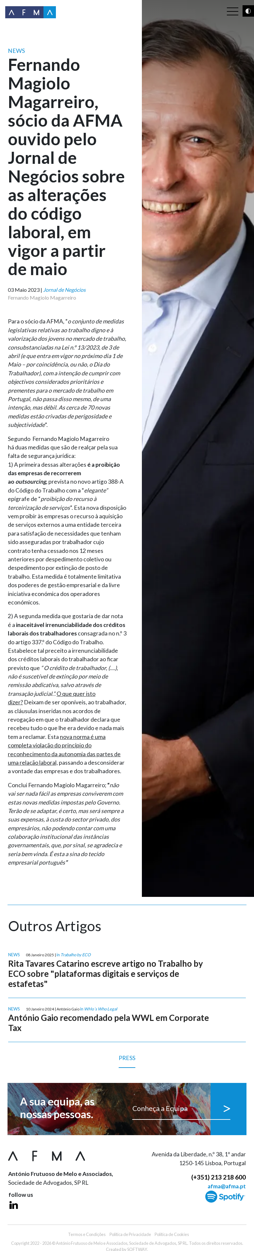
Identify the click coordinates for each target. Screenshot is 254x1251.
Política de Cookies (172, 1234)
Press (127, 1061)
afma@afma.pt (227, 1186)
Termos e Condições (87, 1234)
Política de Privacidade (130, 1234)
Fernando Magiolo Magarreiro (42, 297)
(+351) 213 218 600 (218, 1177)
